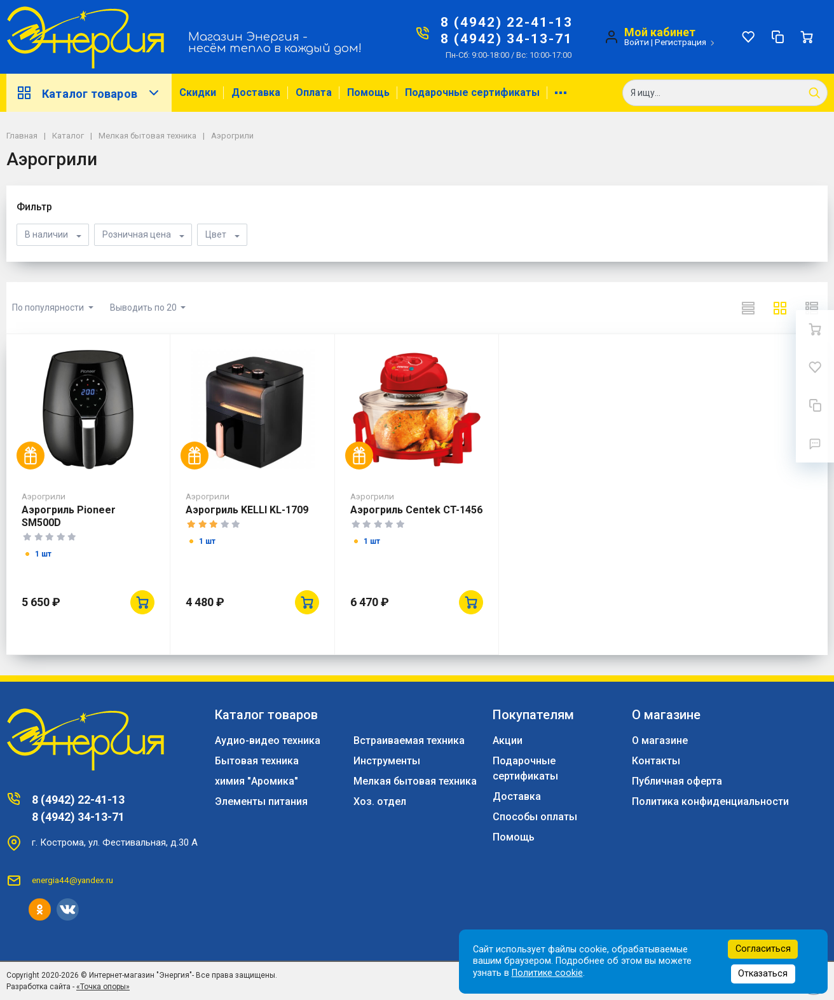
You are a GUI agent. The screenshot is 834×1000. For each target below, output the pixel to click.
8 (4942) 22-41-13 (507, 22)
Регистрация (680, 42)
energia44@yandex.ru (72, 880)
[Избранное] (748, 37)
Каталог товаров (89, 92)
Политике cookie (547, 973)
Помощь (368, 92)
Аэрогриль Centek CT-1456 (416, 510)
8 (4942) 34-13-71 (507, 38)
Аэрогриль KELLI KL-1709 (247, 510)
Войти (636, 42)
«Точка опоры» (103, 986)
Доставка (255, 92)
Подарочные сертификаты (472, 92)
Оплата (314, 92)
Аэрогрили (43, 496)
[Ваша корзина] (807, 37)
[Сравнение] (777, 37)
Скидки (197, 92)
